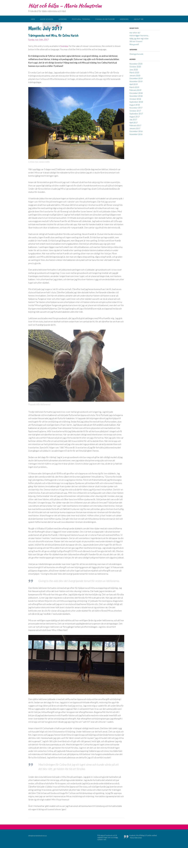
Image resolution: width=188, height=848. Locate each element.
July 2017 (133, 119)
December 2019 (136, 78)
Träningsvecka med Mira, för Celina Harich (53, 35)
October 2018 (135, 99)
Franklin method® (105, 19)
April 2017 (133, 122)
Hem (33, 19)
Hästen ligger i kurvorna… (139, 35)
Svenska (64, 46)
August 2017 (134, 117)
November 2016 (135, 134)
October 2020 (135, 66)
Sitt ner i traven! (135, 41)
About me (139, 19)
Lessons (63, 19)
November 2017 (135, 108)
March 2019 (134, 87)
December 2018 (136, 93)
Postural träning (81, 19)
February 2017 (135, 125)
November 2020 (135, 64)
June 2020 (133, 69)
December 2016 (136, 131)
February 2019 (135, 90)
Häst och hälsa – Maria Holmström (65, 5)
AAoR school (46, 19)
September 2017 (136, 114)
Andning (124, 19)
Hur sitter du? (134, 33)
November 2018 (135, 96)
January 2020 (134, 75)
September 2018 (136, 102)
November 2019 (135, 81)
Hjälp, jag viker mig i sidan (138, 38)
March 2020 (134, 72)
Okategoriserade (136, 54)
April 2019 (133, 84)
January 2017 (134, 128)
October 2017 (135, 111)
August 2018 (134, 105)
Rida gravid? (134, 44)
